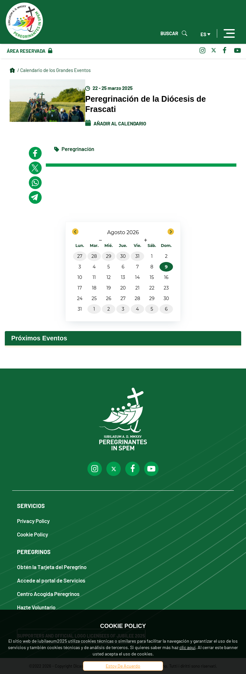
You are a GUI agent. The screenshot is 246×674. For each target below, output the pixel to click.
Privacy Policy (33, 520)
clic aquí (187, 647)
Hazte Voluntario (36, 607)
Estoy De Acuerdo (123, 666)
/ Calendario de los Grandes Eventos (54, 70)
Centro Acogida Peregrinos (48, 593)
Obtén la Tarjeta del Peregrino (51, 566)
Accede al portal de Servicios (51, 580)
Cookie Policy (32, 534)
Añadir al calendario (115, 123)
